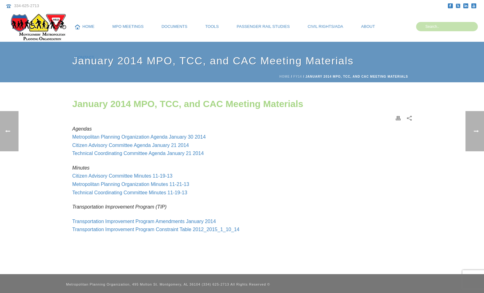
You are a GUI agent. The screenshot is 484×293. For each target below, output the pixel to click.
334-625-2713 (26, 5)
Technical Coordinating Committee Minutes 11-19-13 (129, 192)
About (368, 26)
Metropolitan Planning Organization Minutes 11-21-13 (130, 184)
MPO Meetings (128, 26)
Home (84, 26)
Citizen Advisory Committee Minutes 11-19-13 (122, 176)
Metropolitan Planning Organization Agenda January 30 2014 (139, 137)
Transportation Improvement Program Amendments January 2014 (144, 221)
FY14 (297, 76)
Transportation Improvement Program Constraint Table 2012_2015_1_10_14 (156, 229)
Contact (84, 57)
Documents (174, 26)
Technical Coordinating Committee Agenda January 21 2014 (138, 153)
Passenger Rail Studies (263, 26)
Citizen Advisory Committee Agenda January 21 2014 (130, 145)
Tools (212, 26)
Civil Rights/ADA (325, 26)
